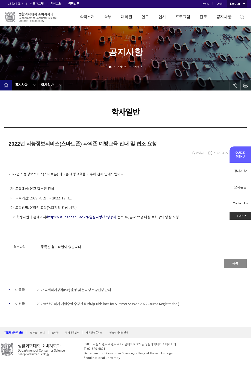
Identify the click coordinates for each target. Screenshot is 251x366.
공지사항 (223, 17)
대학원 (126, 17)
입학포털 (56, 4)
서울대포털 (37, 4)
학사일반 (137, 66)
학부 (108, 17)
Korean (235, 3)
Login (220, 3)
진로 (203, 17)
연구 (145, 17)
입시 (162, 17)
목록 (235, 263)
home (6, 85)
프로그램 (182, 17)
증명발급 (73, 4)
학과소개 (87, 17)
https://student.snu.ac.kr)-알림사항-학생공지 (81, 217)
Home (205, 3)
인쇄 (245, 85)
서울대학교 (15, 3)
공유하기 (235, 85)
